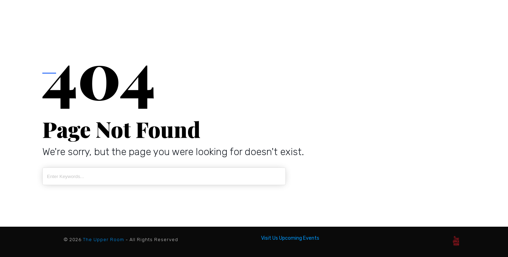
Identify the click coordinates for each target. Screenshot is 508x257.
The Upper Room (103, 239)
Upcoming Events (299, 238)
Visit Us (269, 238)
